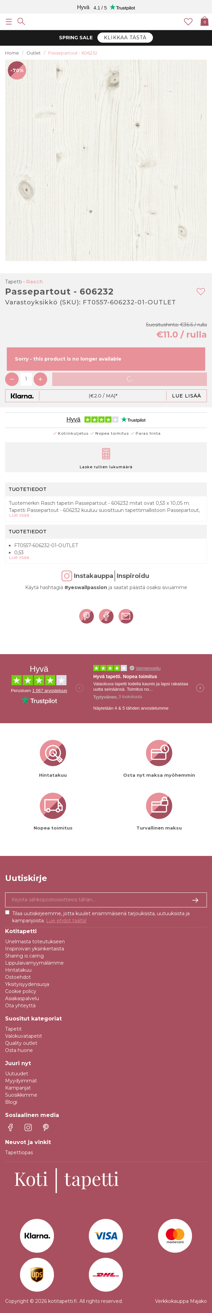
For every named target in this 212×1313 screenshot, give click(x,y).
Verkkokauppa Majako (181, 1301)
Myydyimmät (21, 1081)
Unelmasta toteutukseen (35, 942)
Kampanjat (18, 1088)
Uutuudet (16, 1074)
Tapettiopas (19, 1152)
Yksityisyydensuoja (27, 984)
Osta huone (19, 1050)
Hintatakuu (18, 970)
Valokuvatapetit (23, 1036)
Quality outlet (21, 1043)
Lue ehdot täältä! (66, 921)
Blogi (11, 1102)
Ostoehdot (18, 977)
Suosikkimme (21, 1095)
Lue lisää (186, 396)
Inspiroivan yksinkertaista (34, 949)
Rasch (34, 282)
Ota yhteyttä (20, 1006)
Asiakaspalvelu (22, 998)
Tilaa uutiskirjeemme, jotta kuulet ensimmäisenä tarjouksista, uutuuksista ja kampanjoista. (101, 917)
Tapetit (13, 1029)
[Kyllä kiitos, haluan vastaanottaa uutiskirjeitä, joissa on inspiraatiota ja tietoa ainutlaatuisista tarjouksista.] (106, 899)
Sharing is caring (24, 956)
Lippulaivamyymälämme (34, 963)
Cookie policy (20, 991)
